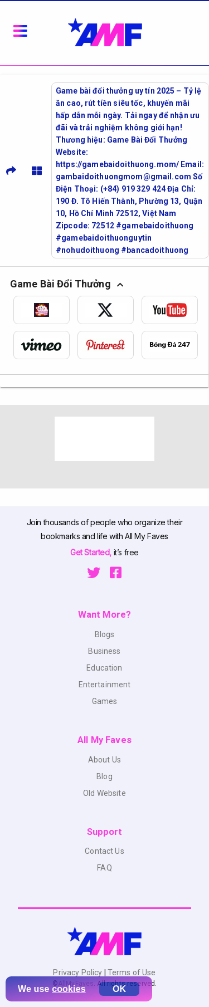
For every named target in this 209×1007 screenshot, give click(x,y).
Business (104, 651)
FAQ (104, 867)
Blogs (105, 634)
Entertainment (105, 684)
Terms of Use (131, 972)
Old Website (104, 793)
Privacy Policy (78, 972)
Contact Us (104, 851)
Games (105, 701)
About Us (104, 759)
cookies (69, 989)
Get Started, (91, 552)
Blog (104, 776)
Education (104, 667)
